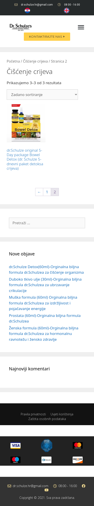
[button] (81, 27)
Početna (13, 61)
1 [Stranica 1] (47, 191)
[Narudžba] (42, 94)
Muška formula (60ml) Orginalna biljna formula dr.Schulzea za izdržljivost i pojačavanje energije (43, 303)
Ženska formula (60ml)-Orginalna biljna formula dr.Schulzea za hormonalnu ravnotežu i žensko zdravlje (43, 333)
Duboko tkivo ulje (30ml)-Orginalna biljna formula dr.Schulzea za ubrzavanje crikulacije (45, 285)
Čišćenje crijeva (35, 61)
